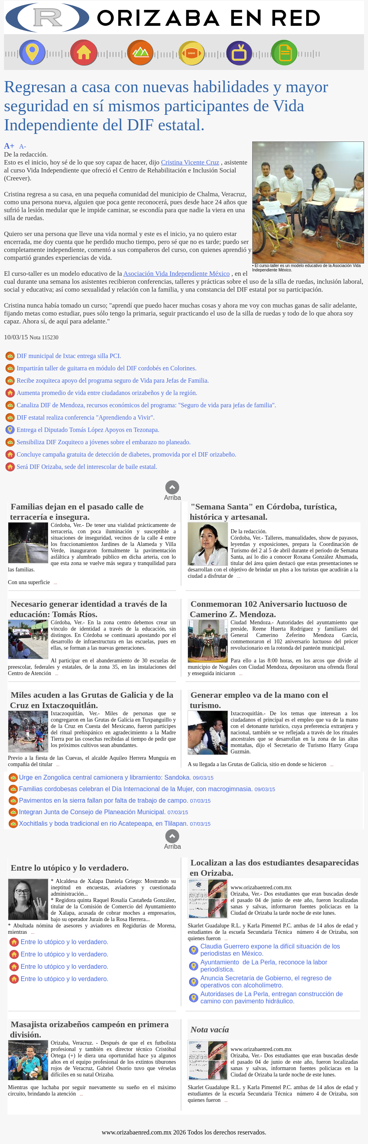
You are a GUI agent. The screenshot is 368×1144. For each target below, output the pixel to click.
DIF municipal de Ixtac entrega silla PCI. (69, 355)
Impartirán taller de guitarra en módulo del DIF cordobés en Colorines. (107, 368)
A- (22, 146)
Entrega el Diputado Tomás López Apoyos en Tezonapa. (88, 429)
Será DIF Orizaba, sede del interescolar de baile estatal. (87, 466)
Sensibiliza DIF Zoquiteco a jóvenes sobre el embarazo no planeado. (104, 442)
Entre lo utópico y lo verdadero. (64, 942)
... (55, 583)
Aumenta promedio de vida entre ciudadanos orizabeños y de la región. (107, 392)
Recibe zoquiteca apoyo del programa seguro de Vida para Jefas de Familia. (113, 380)
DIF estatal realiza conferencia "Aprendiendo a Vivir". (86, 417)
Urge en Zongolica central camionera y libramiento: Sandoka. (116, 777)
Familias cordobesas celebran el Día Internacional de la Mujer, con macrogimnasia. (147, 789)
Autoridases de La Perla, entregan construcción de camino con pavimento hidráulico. (271, 998)
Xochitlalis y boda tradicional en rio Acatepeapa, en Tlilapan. (115, 823)
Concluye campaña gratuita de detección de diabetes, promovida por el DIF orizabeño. (126, 454)
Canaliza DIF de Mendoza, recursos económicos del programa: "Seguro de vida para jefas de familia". (146, 405)
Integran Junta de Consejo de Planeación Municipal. (103, 812)
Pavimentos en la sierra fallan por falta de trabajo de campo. (115, 800)
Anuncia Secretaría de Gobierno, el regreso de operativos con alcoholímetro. (266, 982)
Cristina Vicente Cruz (190, 162)
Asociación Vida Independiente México (176, 273)
